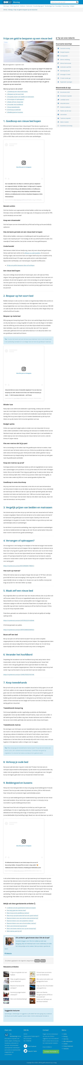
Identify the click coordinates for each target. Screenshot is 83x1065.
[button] (77, 2)
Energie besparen (63, 52)
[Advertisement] (41, 24)
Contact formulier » (51, 1052)
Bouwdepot (58, 6)
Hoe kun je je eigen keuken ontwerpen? (14, 994)
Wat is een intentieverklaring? (15, 1001)
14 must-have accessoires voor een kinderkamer (41, 974)
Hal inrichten (62, 114)
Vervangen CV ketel (63, 74)
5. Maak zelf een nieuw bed (15, 102)
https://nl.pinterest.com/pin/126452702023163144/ (18, 674)
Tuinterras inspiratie (64, 118)
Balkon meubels (63, 122)
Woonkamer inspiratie (64, 96)
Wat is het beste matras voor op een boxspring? (21, 928)
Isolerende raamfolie (64, 67)
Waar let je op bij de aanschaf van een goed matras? (22, 915)
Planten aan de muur (64, 111)
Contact (65, 1044)
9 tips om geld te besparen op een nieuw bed (14, 981)
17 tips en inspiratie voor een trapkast (15, 974)
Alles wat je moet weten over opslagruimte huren (41, 981)
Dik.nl (33, 1062)
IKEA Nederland (18, 199)
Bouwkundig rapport (38, 6)
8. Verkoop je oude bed (14, 110)
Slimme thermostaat (64, 63)
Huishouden (29, 6)
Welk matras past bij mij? (14, 931)
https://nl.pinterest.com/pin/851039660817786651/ (18, 566)
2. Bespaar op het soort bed (15, 94)
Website (8, 953)
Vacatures (66, 1048)
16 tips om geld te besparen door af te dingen (20, 265)
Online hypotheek (14, 6)
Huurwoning (65, 6)
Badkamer (22, 6)
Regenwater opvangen (64, 82)
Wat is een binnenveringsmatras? (17, 926)
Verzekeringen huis (50, 6)
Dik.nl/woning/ (13, 1036)
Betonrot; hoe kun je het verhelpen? (13, 987)
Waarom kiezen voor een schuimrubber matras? (21, 923)
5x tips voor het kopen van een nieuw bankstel (41, 1001)
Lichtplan (72, 6)
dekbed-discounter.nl (19, 870)
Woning (16, 2)
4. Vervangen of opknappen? (15, 99)
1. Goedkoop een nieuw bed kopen (17, 91)
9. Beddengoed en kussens (15, 112)
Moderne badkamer (64, 107)
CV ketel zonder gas (64, 78)
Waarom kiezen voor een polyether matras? (20, 921)
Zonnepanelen (62, 56)
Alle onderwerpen (68, 1041)
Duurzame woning (63, 48)
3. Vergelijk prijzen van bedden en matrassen (20, 97)
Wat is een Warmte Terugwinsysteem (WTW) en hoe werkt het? (41, 994)
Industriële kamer (63, 103)
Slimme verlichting (63, 59)
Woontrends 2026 (63, 92)
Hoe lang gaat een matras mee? (16, 910)
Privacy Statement (68, 1046)
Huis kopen (6, 6)
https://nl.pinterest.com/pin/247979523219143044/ (18, 620)
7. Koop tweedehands (13, 107)
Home (65, 1034)
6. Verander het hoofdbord (15, 104)
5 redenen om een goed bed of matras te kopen (21, 908)
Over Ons (65, 1039)
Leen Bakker (17, 398)
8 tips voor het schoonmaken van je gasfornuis (41, 987)
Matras (43, 961)
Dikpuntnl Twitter (32, 1051)
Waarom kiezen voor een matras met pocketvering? (22, 918)
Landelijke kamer (63, 99)
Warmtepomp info (63, 71)
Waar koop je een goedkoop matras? (18, 913)
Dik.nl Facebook (32, 1046)
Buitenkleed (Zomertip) (64, 125)
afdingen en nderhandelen (32, 253)
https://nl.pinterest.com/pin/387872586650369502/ (18, 630)
